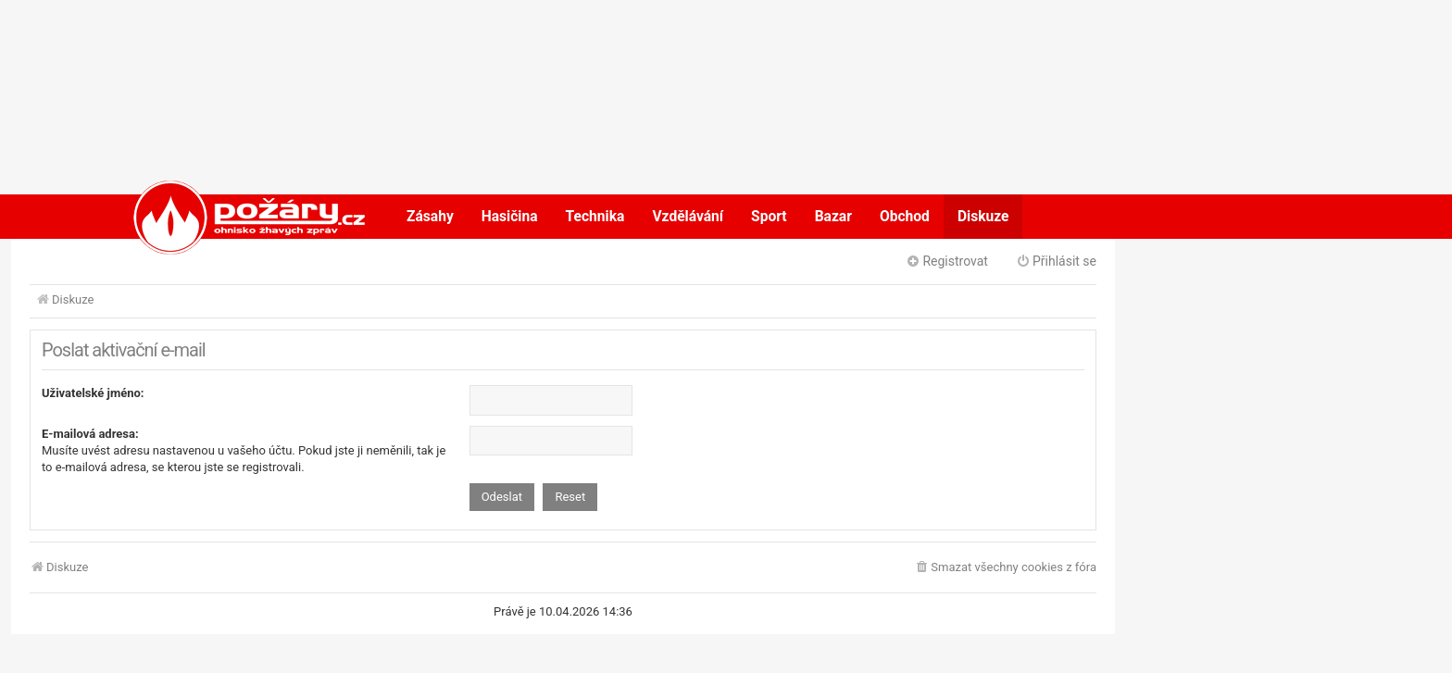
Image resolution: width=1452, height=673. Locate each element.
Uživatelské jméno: (93, 393)
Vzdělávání (687, 216)
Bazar (833, 216)
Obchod (905, 216)
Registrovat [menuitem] (947, 261)
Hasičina (510, 216)
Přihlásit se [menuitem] (1056, 261)
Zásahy (430, 216)
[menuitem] (1005, 568)
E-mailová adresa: (90, 434)
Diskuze (983, 216)
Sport (769, 216)
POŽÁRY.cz (230, 216)
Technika (595, 216)
